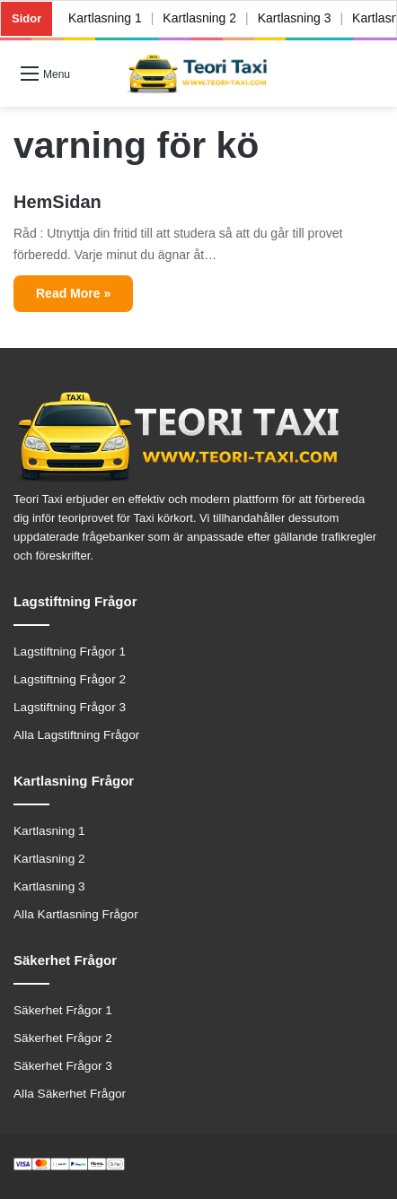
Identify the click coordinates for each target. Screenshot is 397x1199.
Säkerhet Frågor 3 (62, 1066)
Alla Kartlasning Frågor (75, 914)
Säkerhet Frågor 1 (62, 1010)
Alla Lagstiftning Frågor (76, 735)
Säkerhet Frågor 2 (62, 1038)
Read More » (73, 293)
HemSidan (57, 202)
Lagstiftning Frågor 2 (69, 679)
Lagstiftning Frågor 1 (69, 651)
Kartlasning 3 (294, 18)
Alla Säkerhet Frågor (69, 1093)
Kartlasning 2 (200, 18)
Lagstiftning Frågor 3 (69, 707)
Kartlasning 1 (105, 18)
